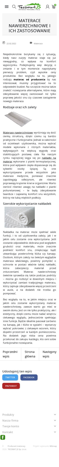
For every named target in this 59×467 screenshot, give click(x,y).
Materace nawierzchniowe (18, 132)
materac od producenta (29, 79)
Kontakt (7, 432)
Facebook (28, 377)
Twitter (10, 377)
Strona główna (30, 354)
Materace (38, 43)
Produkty (8, 414)
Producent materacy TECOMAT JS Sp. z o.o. (17, 448)
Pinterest (11, 385)
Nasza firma (10, 420)
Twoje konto (10, 426)
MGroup (53, 446)
